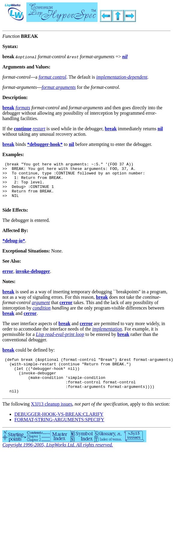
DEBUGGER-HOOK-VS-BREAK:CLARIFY (58, 429)
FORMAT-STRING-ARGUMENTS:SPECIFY (59, 434)
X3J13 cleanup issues (51, 419)
